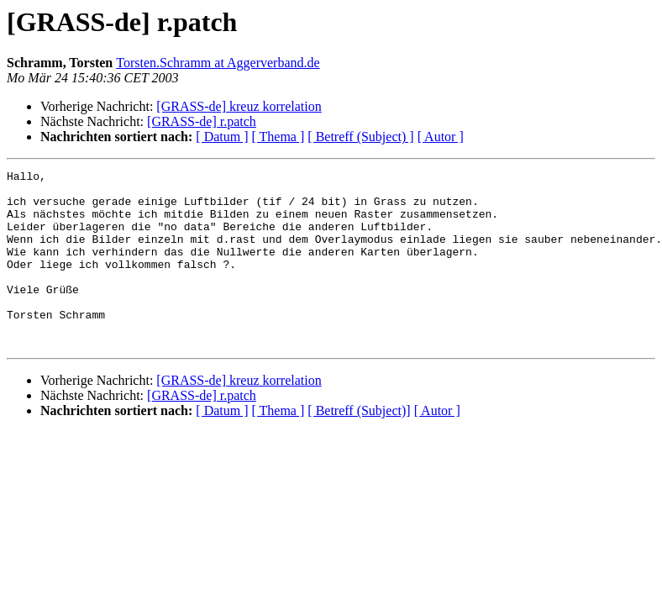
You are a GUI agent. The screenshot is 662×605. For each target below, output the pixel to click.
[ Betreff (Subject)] (358, 446)
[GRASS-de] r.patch (201, 121)
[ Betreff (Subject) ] (360, 136)
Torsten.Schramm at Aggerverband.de (217, 62)
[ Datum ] (222, 136)
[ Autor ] (441, 136)
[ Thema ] (278, 136)
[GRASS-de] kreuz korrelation (238, 106)
